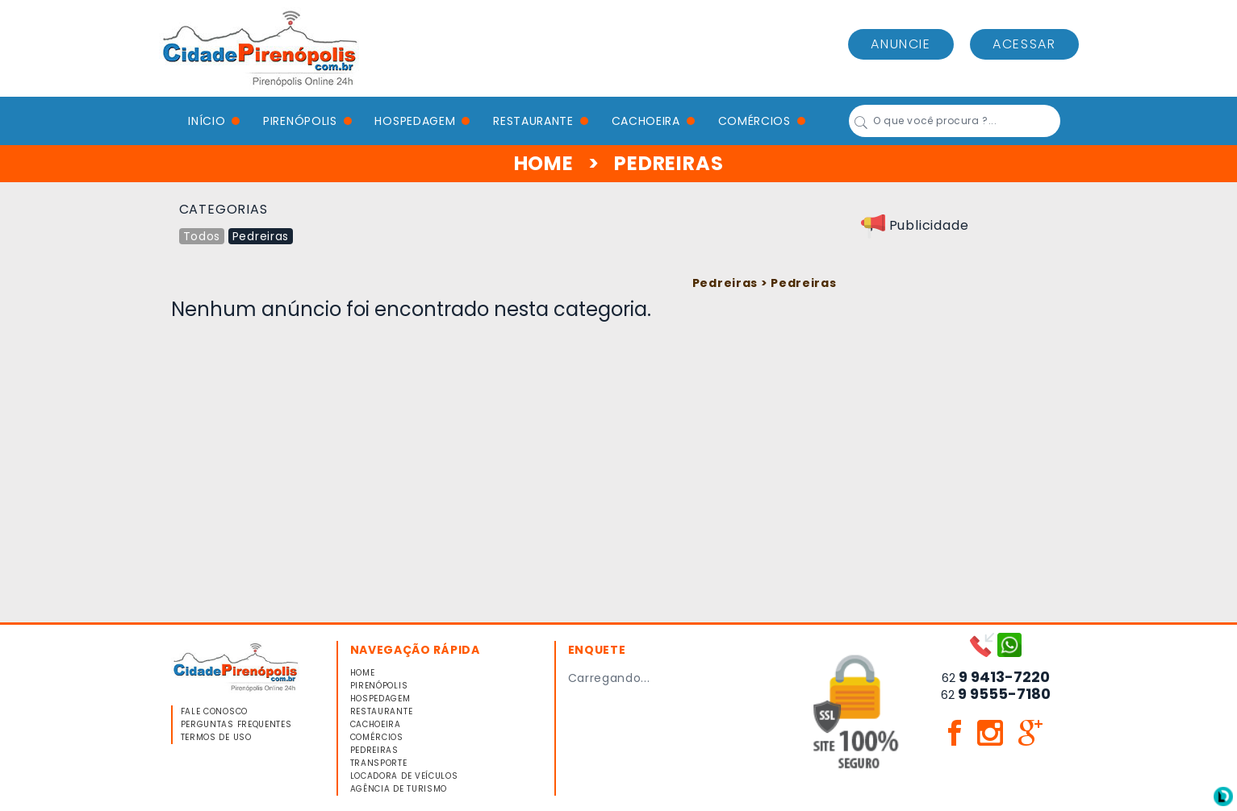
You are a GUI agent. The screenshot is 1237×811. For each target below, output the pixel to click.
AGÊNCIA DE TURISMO (399, 789)
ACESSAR (1024, 44)
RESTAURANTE (533, 121)
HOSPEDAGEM (414, 121)
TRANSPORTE (378, 763)
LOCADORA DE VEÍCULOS (404, 776)
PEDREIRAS (374, 750)
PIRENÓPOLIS (300, 121)
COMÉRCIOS (754, 121)
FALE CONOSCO (214, 711)
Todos (202, 236)
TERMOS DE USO (216, 737)
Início (206, 121)
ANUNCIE (900, 44)
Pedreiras (260, 236)
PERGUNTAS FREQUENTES (236, 724)
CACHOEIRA (646, 121)
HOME (544, 163)
